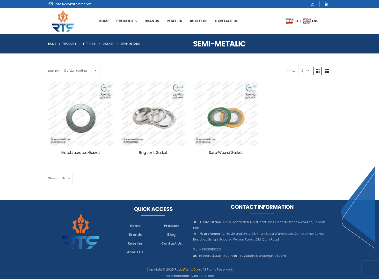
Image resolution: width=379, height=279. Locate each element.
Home (104, 20)
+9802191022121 (211, 249)
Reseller (174, 20)
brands (152, 20)
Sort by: (54, 70)
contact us (226, 20)
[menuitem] (289, 21)
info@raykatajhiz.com (216, 256)
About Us (135, 252)
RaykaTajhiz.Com (188, 269)
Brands (135, 234)
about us (199, 20)
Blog (171, 234)
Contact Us (171, 243)
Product (125, 20)
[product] (80, 113)
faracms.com (204, 276)
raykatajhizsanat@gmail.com (263, 256)
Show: (291, 70)
